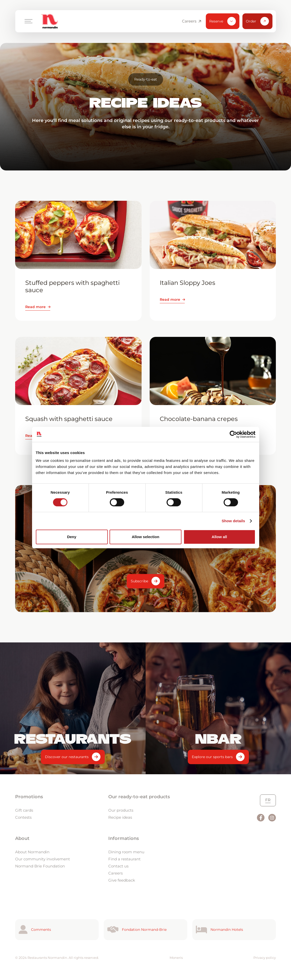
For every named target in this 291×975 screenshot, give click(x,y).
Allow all (219, 537)
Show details (233, 521)
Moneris (176, 958)
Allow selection (145, 537)
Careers (191, 21)
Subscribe (139, 581)
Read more (35, 307)
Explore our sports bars (212, 757)
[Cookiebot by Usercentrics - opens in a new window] (233, 434)
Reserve (222, 21)
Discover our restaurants (67, 757)
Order (257, 21)
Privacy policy (264, 958)
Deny (71, 537)
